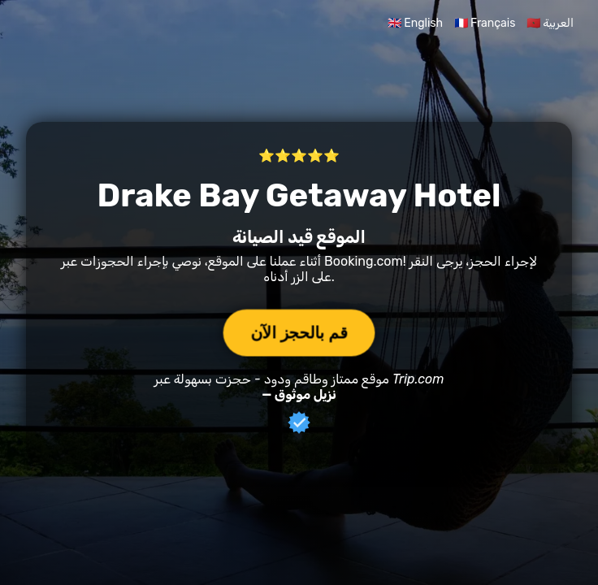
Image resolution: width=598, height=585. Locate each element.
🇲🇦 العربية (550, 23)
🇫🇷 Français (485, 23)
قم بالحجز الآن (298, 332)
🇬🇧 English (415, 23)
